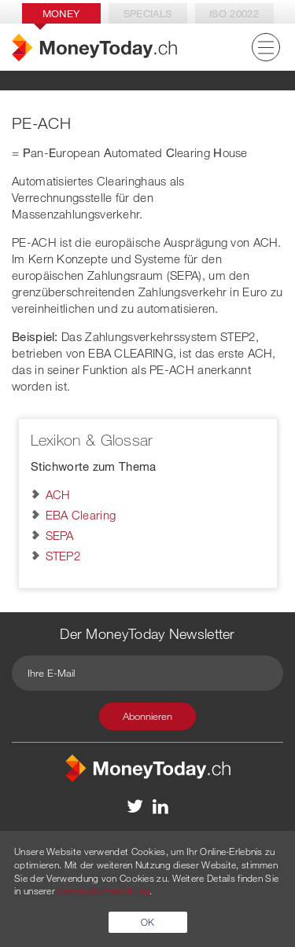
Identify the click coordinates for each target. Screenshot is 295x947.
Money (61, 13)
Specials (147, 13)
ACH (58, 494)
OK (148, 922)
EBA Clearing (81, 515)
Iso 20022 (234, 13)
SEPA (60, 535)
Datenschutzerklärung (103, 890)
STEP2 (63, 556)
